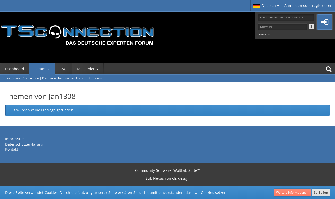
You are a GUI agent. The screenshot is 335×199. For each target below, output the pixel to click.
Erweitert (264, 34)
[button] (266, 5)
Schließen (321, 192)
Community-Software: (167, 170)
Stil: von (168, 178)
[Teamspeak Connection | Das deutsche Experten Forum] (77, 33)
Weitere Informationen (292, 192)
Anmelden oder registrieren (308, 5)
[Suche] (328, 68)
